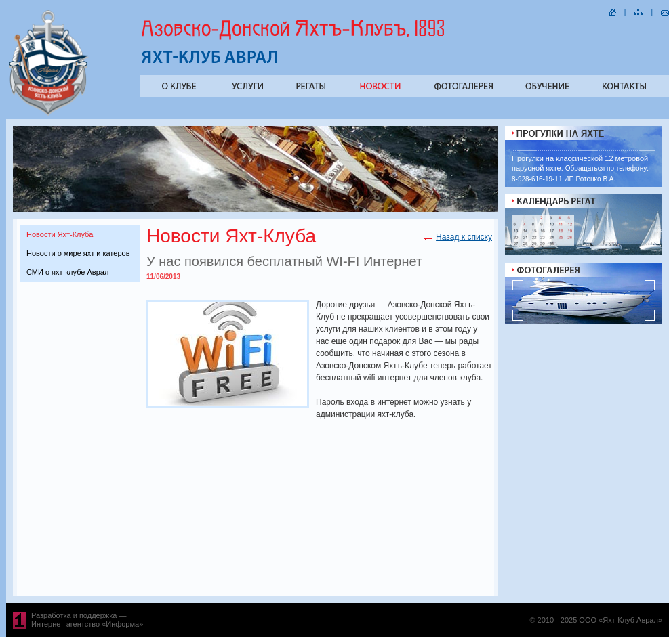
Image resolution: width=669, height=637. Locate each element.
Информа (122, 624)
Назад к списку (464, 237)
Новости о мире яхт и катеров (77, 253)
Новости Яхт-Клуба (59, 234)
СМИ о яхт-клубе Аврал (67, 272)
